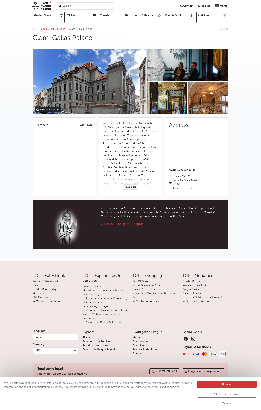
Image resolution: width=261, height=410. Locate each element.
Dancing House (191, 293)
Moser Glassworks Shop (146, 285)
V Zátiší (37, 285)
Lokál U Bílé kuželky (44, 289)
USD (37, 350)
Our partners (140, 341)
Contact (137, 353)
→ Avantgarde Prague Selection (102, 322)
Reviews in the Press (144, 349)
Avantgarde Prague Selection (100, 349)
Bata (135, 297)
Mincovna (38, 293)
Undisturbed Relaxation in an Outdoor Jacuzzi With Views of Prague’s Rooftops (105, 314)
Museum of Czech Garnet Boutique (153, 293)
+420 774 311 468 (164, 371)
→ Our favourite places (46, 301)
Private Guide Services (96, 286)
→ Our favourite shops (145, 301)
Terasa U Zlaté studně (45, 281)
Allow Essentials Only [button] (227, 394)
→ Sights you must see (196, 301)
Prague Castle (190, 289)
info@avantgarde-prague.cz (203, 371)
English (39, 337)
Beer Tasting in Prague (96, 306)
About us (138, 337)
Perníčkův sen (140, 281)
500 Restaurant (42, 297)
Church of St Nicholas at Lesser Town (204, 297)
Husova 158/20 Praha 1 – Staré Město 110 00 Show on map (185, 182)
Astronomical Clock (194, 285)
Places (86, 337)
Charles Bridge (191, 281)
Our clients (139, 345)
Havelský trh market (144, 289)
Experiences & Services (97, 341)
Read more (130, 187)
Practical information (96, 345)
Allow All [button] (227, 384)
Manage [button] (227, 403)
